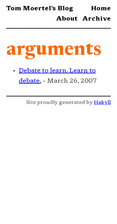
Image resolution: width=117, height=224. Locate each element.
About (67, 19)
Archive (96, 19)
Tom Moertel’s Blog (39, 9)
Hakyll (102, 102)
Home (101, 9)
